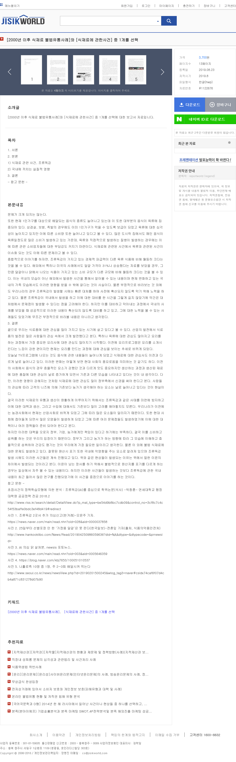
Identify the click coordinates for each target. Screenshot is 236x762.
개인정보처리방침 (88, 734)
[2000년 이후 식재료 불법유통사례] (34, 611)
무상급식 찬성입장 (25, 681)
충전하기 (189, 5)
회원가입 (127, 5)
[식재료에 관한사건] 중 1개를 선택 (89, 611)
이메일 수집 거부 (167, 734)
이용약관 (58, 734)
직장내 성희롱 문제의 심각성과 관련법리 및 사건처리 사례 (54, 659)
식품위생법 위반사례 (27, 667)
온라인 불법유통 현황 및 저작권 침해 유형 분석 (46, 696)
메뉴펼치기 (10, 5)
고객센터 (230, 5)
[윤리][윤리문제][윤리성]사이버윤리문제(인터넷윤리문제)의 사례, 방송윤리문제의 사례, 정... (80, 674)
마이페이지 (166, 5)
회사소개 (36, 734)
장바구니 (209, 5)
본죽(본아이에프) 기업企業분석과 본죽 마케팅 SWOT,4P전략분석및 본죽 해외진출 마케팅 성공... (82, 711)
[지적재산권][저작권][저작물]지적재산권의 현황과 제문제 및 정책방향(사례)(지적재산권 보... (80, 652)
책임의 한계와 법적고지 (128, 734)
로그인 (146, 5)
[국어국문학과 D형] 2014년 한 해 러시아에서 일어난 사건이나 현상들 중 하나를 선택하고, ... (79, 703)
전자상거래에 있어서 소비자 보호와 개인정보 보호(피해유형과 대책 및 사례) (67, 689)
